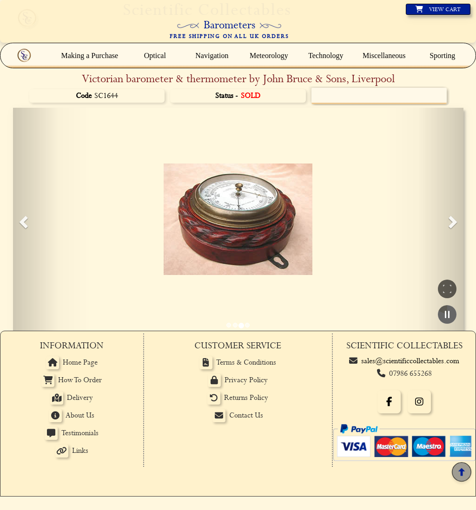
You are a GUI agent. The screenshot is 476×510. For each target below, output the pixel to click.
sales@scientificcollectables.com (410, 361)
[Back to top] (461, 471)
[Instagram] (419, 401)
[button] (22, 219)
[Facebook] (389, 401)
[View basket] (438, 9)
